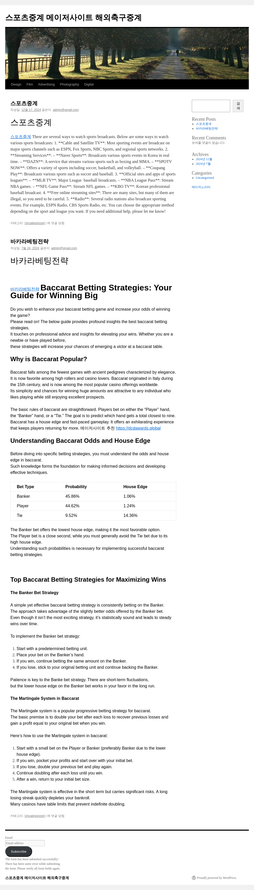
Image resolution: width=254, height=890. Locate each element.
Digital (89, 84)
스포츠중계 (24, 103)
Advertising (46, 84)
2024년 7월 (203, 164)
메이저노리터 (201, 187)
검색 (238, 106)
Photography (69, 84)
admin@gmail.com (66, 110)
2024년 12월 (204, 159)
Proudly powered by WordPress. (217, 878)
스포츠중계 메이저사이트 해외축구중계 (73, 17)
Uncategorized (35, 223)
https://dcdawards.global (138, 428)
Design (16, 84)
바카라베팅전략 (29, 241)
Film (29, 84)
